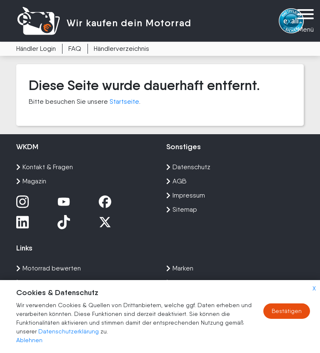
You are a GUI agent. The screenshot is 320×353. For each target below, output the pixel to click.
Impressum (185, 195)
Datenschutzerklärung (69, 331)
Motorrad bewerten (48, 268)
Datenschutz (188, 167)
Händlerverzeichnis (121, 49)
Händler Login (36, 49)
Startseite (124, 101)
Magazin (31, 181)
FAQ (74, 49)
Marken (179, 268)
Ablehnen (29, 340)
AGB (176, 181)
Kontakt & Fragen (44, 167)
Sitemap (181, 209)
